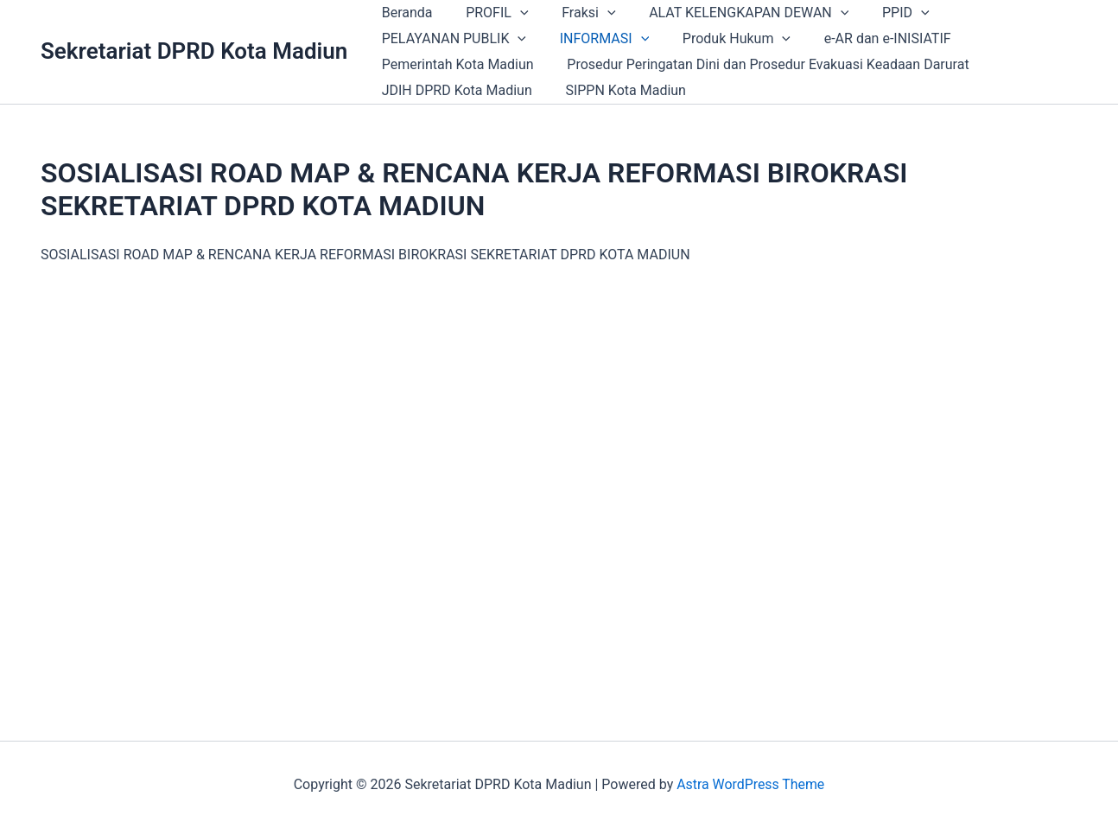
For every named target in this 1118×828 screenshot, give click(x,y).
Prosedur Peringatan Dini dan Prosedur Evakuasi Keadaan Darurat (759, 64)
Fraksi (574, 13)
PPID (880, 13)
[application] (511, 13)
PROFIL (488, 13)
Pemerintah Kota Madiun (454, 64)
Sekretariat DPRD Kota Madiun (194, 51)
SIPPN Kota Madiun (616, 90)
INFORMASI (595, 39)
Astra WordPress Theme (751, 784)
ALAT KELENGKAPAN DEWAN (729, 13)
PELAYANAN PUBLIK (450, 39)
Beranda (403, 12)
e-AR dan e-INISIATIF (867, 38)
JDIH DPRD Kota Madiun (453, 90)
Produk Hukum (722, 39)
